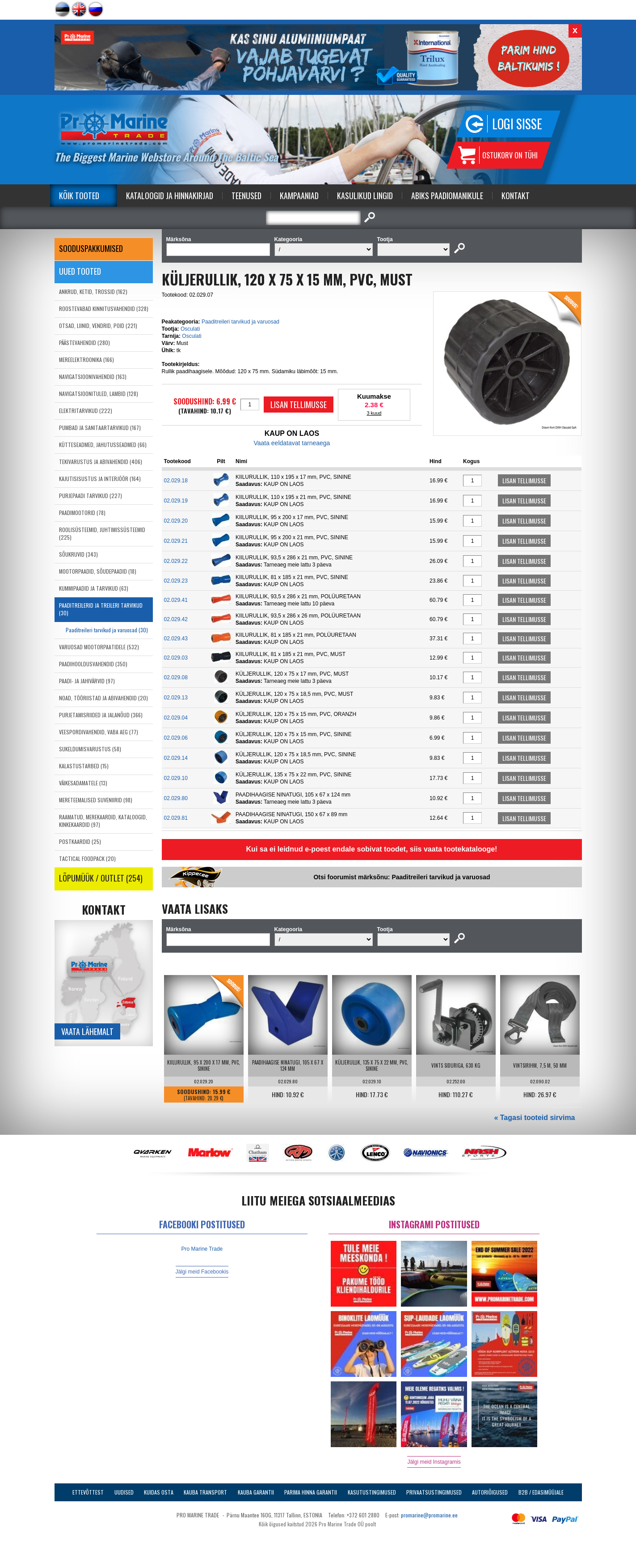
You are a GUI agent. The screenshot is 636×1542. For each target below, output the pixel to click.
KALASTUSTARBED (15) (84, 766)
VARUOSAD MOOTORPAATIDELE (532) (99, 647)
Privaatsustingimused (434, 1492)
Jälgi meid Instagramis (433, 1462)
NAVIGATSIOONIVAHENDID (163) (92, 376)
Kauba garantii (256, 1492)
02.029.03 (176, 658)
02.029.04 (176, 718)
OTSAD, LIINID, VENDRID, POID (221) (98, 325)
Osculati (190, 329)
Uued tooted (80, 271)
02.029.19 (176, 501)
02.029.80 (176, 798)
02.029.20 (176, 521)
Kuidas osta (158, 1492)
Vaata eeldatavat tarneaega (291, 443)
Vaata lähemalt (87, 1031)
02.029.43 (176, 638)
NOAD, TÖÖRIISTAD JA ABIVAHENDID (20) (103, 698)
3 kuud (373, 413)
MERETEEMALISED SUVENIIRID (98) (95, 800)
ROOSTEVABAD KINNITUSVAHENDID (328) (103, 308)
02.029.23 (176, 581)
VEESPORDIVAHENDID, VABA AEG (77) (98, 732)
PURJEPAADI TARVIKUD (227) (90, 495)
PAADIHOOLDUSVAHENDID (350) (93, 664)
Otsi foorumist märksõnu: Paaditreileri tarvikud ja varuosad (401, 877)
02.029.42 (176, 619)
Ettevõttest (88, 1492)
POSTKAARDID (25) (80, 841)
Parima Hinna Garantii (310, 1492)
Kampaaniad (299, 195)
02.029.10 (176, 778)
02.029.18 (176, 480)
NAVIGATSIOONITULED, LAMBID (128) (98, 393)
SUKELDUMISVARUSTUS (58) (90, 749)
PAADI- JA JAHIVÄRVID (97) (87, 681)
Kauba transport (205, 1492)
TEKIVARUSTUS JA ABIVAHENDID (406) (100, 461)
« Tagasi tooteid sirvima (534, 1117)
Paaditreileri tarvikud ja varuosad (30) (107, 630)
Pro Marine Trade (202, 1249)
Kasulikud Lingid (365, 195)
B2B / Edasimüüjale (541, 1492)
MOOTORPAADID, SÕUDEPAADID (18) (97, 571)
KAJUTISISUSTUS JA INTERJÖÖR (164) (100, 478)
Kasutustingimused (372, 1492)
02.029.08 (176, 677)
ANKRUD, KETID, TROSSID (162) (93, 291)
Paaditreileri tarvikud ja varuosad (240, 322)
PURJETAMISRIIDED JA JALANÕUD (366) (101, 715)
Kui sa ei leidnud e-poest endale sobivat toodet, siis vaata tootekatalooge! (371, 849)
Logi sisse (517, 124)
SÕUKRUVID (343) (78, 554)
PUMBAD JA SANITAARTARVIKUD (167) (100, 427)
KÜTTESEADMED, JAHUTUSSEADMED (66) (103, 444)
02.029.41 (176, 600)
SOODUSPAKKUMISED (91, 248)
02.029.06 (176, 738)
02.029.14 (176, 758)
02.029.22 (176, 561)
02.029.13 (176, 697)
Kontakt (515, 195)
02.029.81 (176, 818)
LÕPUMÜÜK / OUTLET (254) (101, 878)
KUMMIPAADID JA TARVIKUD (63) (93, 588)
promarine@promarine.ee (429, 1515)
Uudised (124, 1492)
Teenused (246, 195)
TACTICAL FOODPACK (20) (87, 858)
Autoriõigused (490, 1492)
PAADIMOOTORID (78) (82, 512)
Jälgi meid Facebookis (202, 1272)
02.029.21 (176, 541)
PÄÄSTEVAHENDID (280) (84, 342)
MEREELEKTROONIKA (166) (86, 359)
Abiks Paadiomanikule (447, 195)
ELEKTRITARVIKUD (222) (85, 410)
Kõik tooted (79, 195)
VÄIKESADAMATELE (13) (83, 783)
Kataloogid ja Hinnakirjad (169, 195)
